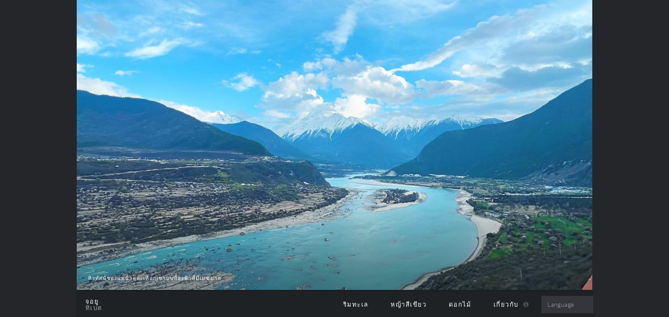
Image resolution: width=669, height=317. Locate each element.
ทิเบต (94, 308)
